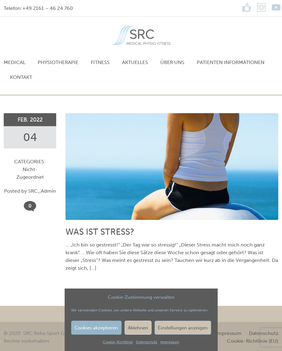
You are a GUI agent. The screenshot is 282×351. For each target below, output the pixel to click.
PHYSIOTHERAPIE (58, 62)
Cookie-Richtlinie (118, 342)
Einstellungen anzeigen (183, 328)
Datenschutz (146, 342)
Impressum (169, 342)
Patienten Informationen (230, 62)
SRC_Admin (42, 191)
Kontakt (21, 77)
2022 (36, 119)
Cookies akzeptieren (96, 328)
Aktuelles (135, 62)
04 (30, 137)
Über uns (172, 62)
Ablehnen (138, 328)
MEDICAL (14, 62)
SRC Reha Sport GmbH (49, 333)
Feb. (24, 119)
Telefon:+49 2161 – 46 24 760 (38, 8)
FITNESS (100, 62)
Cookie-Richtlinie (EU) (252, 341)
